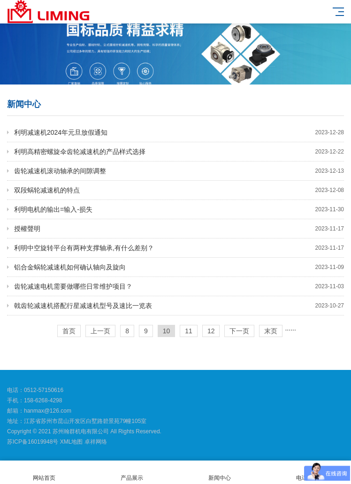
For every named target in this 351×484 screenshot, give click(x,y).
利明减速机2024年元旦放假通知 (179, 132)
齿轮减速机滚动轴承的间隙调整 (179, 170)
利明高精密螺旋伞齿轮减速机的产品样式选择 (179, 151)
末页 (270, 331)
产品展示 (132, 472)
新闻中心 (219, 472)
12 (211, 331)
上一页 (100, 331)
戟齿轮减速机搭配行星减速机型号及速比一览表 (179, 305)
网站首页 (44, 472)
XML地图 (71, 441)
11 (188, 331)
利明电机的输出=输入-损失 (179, 209)
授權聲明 (179, 228)
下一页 (239, 331)
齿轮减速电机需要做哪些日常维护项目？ (179, 286)
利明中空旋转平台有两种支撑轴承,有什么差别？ (179, 247)
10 (166, 331)
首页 (69, 331)
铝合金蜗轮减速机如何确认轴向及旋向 (179, 267)
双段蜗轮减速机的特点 (179, 190)
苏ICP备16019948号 (32, 441)
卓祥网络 (95, 441)
